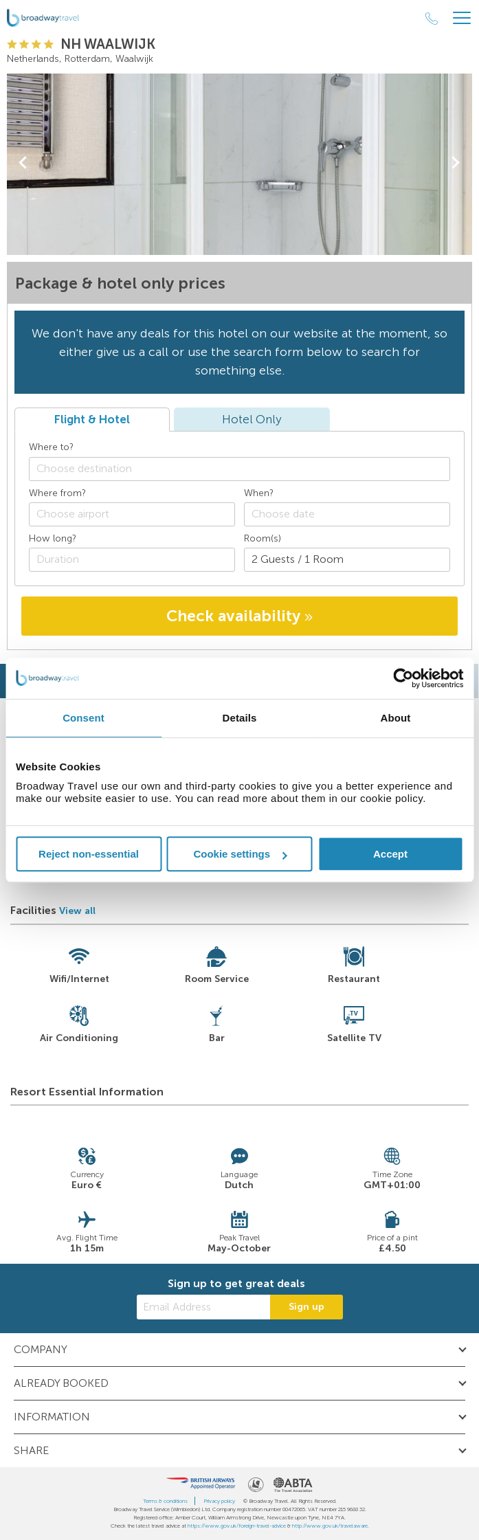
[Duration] (132, 560)
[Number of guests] (347, 560)
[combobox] (239, 469)
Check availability (239, 615)
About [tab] (396, 718)
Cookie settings (240, 854)
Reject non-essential (88, 854)
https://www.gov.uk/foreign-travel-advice (237, 1525)
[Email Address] (203, 1307)
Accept (390, 854)
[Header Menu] (462, 18)
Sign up (306, 1307)
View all (77, 911)
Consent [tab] (83, 718)
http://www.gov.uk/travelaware (330, 1525)
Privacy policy (219, 1500)
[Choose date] (347, 514)
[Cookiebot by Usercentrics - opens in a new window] (403, 678)
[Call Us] (431, 18)
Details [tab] (240, 718)
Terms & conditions (165, 1500)
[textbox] (246, 468)
